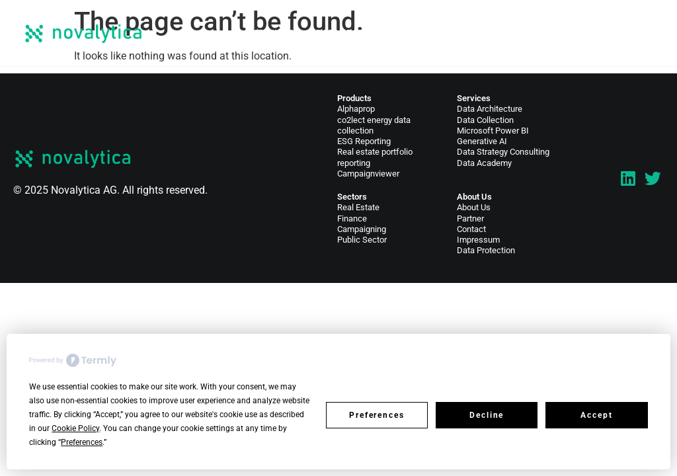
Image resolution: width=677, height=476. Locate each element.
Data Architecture (489, 109)
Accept (596, 415)
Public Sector (362, 240)
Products (354, 98)
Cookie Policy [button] (75, 428)
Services (273, 32)
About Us (529, 32)
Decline (486, 415)
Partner (470, 218)
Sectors (428, 32)
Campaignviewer (368, 173)
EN (633, 32)
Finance (352, 218)
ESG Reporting (364, 141)
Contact (593, 32)
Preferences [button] (81, 442)
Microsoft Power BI (493, 131)
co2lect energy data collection (374, 125)
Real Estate (358, 207)
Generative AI (482, 141)
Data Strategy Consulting (503, 152)
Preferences (377, 415)
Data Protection (486, 250)
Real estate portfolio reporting (375, 157)
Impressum (478, 240)
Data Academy (484, 163)
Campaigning (361, 229)
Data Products (352, 32)
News (483, 32)
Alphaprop (356, 109)
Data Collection (485, 120)
